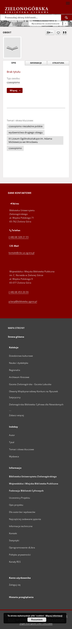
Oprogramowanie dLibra (22, 547)
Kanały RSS (15, 561)
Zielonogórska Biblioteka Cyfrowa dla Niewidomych (36, 404)
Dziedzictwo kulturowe (21, 355)
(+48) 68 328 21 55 (19, 237)
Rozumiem (37, 619)
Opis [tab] (13, 63)
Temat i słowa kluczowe (21, 449)
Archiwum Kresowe (19, 377)
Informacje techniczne (21, 526)
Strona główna (16, 336)
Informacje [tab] (36, 63)
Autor (12, 435)
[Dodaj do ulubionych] (58, 32)
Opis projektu (16, 504)
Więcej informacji (53, 616)
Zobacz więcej (16, 415)
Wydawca (14, 456)
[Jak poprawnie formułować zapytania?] (65, 23)
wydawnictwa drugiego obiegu (26, 132)
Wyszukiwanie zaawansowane (45, 23)
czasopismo (13, 82)
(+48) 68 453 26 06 (19, 292)
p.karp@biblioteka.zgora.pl (23, 301)
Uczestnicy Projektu (19, 497)
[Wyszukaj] (66, 17)
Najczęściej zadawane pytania (25, 519)
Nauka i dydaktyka (18, 363)
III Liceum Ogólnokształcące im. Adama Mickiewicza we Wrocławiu (30, 140)
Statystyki (14, 540)
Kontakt (13, 533)
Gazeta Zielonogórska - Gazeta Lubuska (30, 384)
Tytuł (11, 442)
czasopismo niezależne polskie (25, 126)
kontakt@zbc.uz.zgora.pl (22, 252)
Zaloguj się (15, 584)
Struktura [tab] (58, 63)
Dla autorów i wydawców (22, 512)
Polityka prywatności (20, 554)
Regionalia (14, 370)
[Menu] (67, 3)
